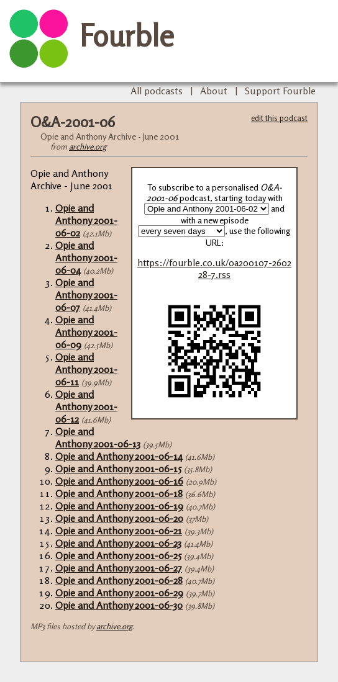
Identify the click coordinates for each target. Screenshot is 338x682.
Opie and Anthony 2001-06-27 (118, 568)
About (213, 90)
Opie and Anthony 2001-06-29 (119, 592)
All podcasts (156, 90)
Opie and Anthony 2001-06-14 (119, 456)
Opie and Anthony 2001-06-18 (119, 493)
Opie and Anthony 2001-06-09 (86, 332)
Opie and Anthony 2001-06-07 (86, 294)
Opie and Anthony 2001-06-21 (118, 530)
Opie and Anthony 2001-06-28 (119, 580)
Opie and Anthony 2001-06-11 (86, 369)
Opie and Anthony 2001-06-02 (86, 220)
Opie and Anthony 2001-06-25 (118, 555)
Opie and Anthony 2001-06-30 (119, 605)
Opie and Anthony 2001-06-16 (119, 481)
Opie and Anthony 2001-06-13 (97, 437)
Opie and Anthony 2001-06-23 (118, 543)
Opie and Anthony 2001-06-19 (119, 506)
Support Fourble (280, 90)
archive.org (87, 146)
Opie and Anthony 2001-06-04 (86, 257)
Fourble (127, 35)
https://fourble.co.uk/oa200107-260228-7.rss (214, 268)
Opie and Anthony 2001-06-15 (118, 468)
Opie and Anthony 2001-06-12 (86, 406)
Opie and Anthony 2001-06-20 (119, 518)
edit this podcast (279, 118)
